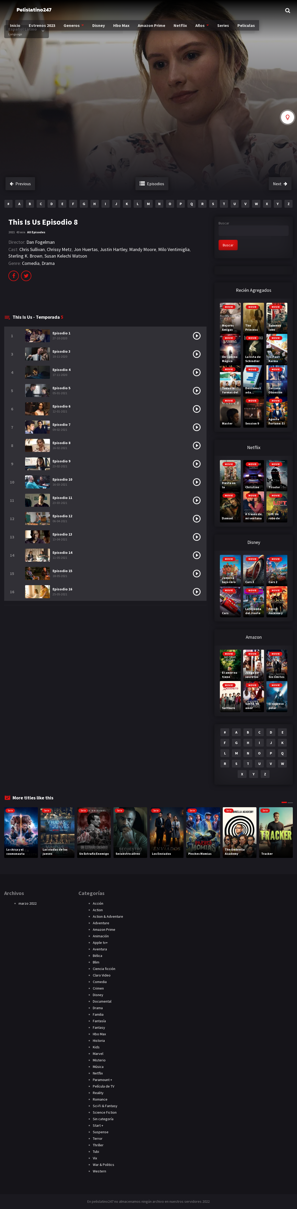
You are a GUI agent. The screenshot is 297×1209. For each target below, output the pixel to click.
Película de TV (103, 1086)
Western (99, 1171)
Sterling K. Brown (25, 256)
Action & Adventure (108, 916)
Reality (98, 1092)
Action (98, 910)
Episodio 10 (62, 479)
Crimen (98, 988)
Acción (98, 903)
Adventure (101, 923)
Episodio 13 (62, 534)
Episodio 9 (61, 461)
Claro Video (102, 975)
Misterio (99, 1060)
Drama (48, 263)
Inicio (19, 29)
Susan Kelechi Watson (65, 256)
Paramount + (102, 1079)
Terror (97, 1138)
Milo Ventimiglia (174, 249)
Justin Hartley (113, 249)
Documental (102, 1001)
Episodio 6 (61, 406)
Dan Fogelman (40, 242)
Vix (95, 1158)
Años (198, 29)
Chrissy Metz (59, 249)
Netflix (179, 29)
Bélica (97, 955)
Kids (96, 1047)
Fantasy (99, 1027)
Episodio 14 (62, 552)
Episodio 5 (61, 388)
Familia (98, 1014)
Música (98, 1066)
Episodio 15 (62, 570)
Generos (73, 29)
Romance (100, 1099)
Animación (101, 936)
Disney (100, 29)
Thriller (98, 1145)
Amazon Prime (151, 29)
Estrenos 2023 (45, 29)
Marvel (98, 1053)
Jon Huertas (86, 249)
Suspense (100, 1132)
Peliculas (243, 29)
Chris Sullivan (32, 249)
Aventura (100, 949)
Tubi (96, 1151)
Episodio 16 (62, 589)
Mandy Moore (142, 249)
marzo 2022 (28, 903)
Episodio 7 (61, 424)
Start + (98, 1125)
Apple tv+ (100, 942)
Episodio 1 (61, 333)
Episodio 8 (61, 442)
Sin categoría (103, 1119)
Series (221, 29)
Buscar (224, 223)
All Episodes (36, 232)
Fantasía (99, 1021)
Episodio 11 (62, 497)
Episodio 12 (62, 516)
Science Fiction (105, 1112)
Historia (99, 1040)
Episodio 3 (61, 351)
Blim (96, 962)
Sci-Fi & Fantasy (105, 1105)
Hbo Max (122, 29)
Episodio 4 (61, 369)
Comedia (30, 263)
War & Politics (103, 1164)
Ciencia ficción (104, 968)
